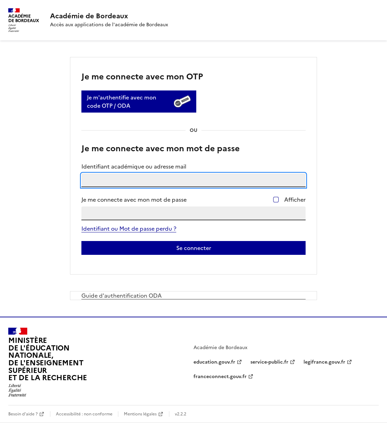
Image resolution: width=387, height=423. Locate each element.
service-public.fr (269, 362)
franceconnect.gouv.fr (220, 376)
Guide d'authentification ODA (121, 295)
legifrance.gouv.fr (324, 362)
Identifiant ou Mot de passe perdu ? (128, 228)
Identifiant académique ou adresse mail (133, 166)
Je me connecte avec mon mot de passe (134, 199)
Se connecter (193, 248)
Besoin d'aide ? (23, 414)
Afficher (295, 199)
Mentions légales (140, 414)
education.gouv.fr (214, 362)
